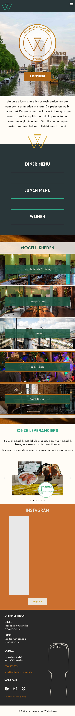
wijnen (37, 217)
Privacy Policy (21, 697)
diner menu (37, 164)
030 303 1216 (11, 666)
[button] (71, 4)
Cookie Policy (10, 697)
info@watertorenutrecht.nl (19, 672)
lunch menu (37, 190)
